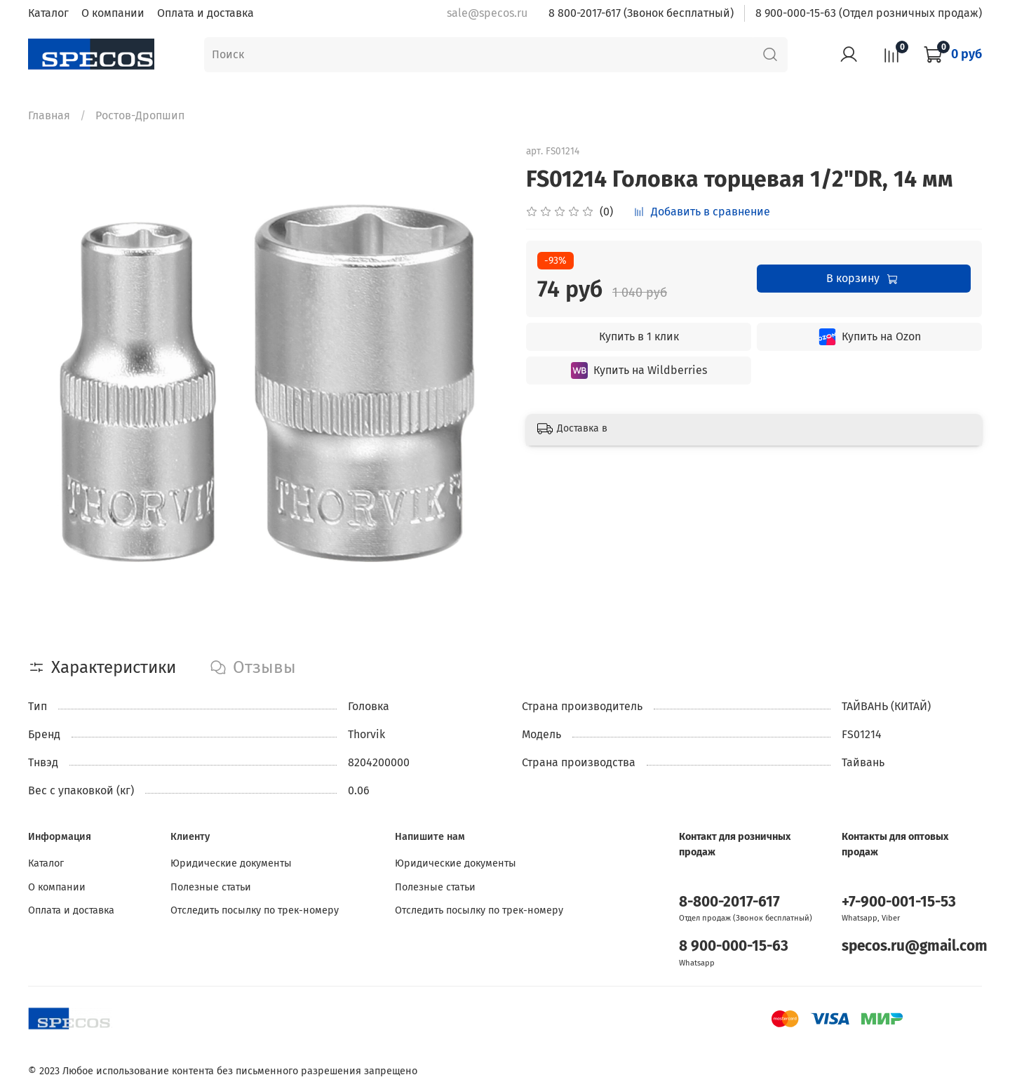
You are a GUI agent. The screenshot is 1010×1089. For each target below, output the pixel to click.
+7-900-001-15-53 (899, 902)
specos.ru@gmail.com (915, 946)
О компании (112, 13)
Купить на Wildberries (639, 370)
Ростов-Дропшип (139, 115)
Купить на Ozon (870, 336)
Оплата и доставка (205, 13)
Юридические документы (231, 863)
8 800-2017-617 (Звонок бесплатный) (641, 13)
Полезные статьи (210, 887)
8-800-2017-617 (729, 902)
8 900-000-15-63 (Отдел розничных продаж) (868, 13)
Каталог (48, 13)
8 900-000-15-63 (733, 946)
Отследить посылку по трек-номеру (254, 910)
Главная (49, 115)
